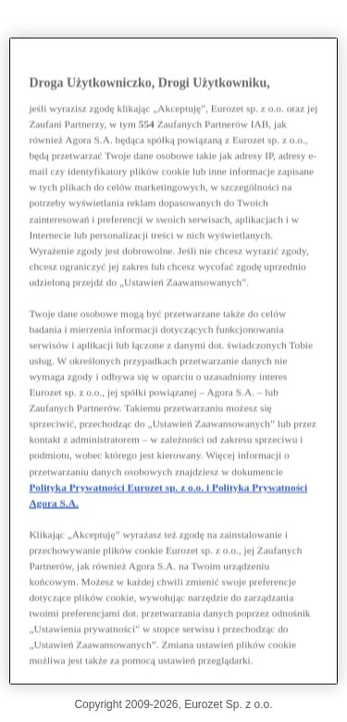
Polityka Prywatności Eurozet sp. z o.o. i (120, 486)
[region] (173, 361)
